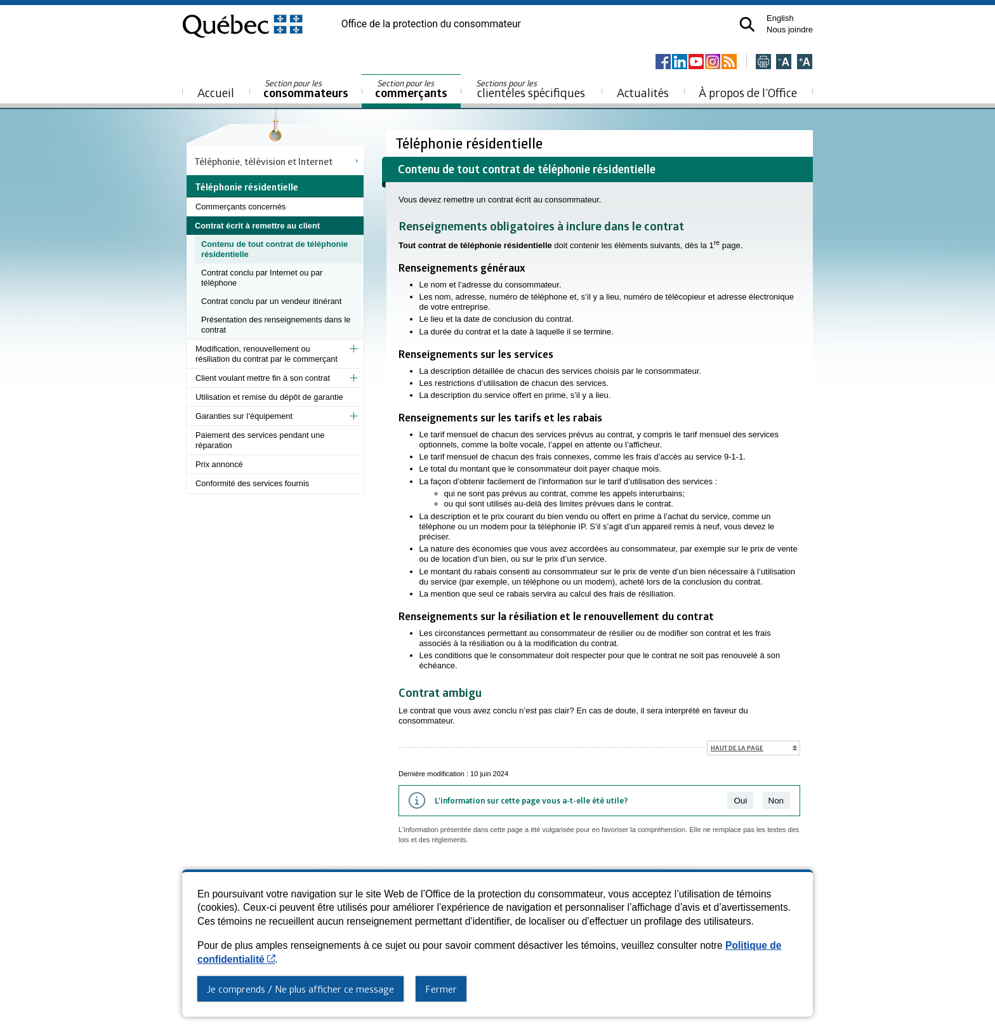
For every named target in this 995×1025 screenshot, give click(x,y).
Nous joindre (790, 29)
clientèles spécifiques (530, 88)
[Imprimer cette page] (763, 62)
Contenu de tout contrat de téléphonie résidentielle (274, 249)
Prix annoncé (219, 464)
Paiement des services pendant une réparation (259, 440)
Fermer (441, 988)
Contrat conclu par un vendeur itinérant (271, 301)
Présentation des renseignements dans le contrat (275, 324)
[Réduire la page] (783, 62)
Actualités (643, 92)
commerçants (411, 89)
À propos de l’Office (748, 92)
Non (776, 800)
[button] (747, 24)
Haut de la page (737, 747)
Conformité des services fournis (252, 483)
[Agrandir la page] (804, 62)
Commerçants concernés (240, 206)
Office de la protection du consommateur (431, 24)
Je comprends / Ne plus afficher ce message (300, 988)
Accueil (215, 92)
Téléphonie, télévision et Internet (264, 161)
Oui (740, 800)
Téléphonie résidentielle (470, 143)
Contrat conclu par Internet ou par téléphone (261, 278)
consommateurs (305, 89)
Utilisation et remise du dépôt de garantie (269, 397)
